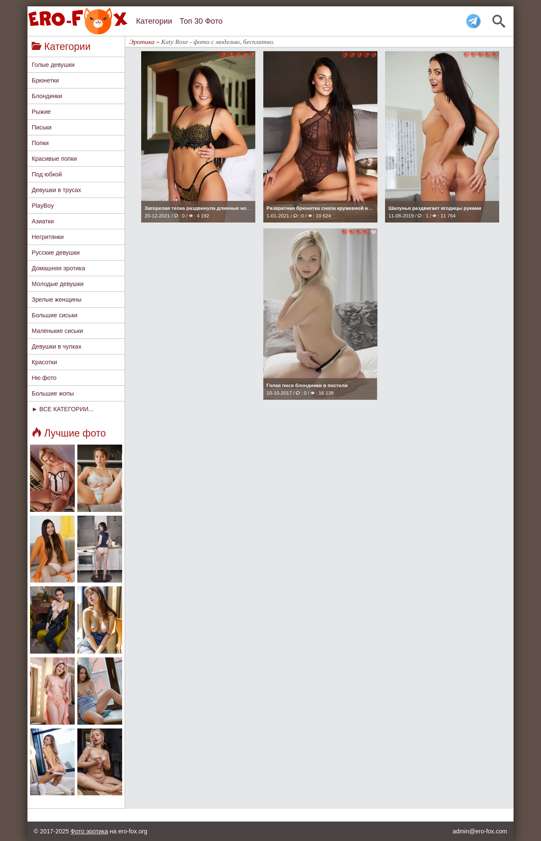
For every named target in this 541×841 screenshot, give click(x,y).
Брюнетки (45, 80)
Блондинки (47, 96)
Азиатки (43, 221)
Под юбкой (47, 174)
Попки (40, 143)
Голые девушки (53, 64)
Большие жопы (53, 393)
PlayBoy (43, 205)
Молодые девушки (58, 283)
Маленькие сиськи (57, 330)
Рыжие (41, 111)
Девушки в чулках (57, 346)
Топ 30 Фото (201, 21)
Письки (42, 127)
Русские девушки (55, 252)
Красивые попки (54, 158)
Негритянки (48, 237)
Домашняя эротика (58, 268)
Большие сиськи (54, 315)
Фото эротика (89, 831)
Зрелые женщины (57, 299)
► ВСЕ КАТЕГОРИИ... (62, 409)
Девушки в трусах (56, 190)
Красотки (44, 362)
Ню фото (44, 377)
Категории (154, 21)
